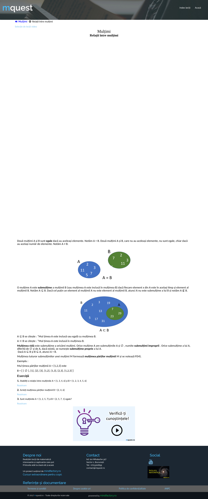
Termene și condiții (36, 488)
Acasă (198, 8)
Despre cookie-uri (82, 488)
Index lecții (185, 8)
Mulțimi (21, 21)
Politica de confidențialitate (132, 488)
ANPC (167, 488)
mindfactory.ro (108, 495)
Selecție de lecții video (26, 26)
